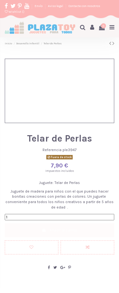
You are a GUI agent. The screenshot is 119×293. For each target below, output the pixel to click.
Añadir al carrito (59, 230)
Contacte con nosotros (84, 6)
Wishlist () (14, 11)
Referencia (52, 150)
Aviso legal (56, 6)
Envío (39, 6)
